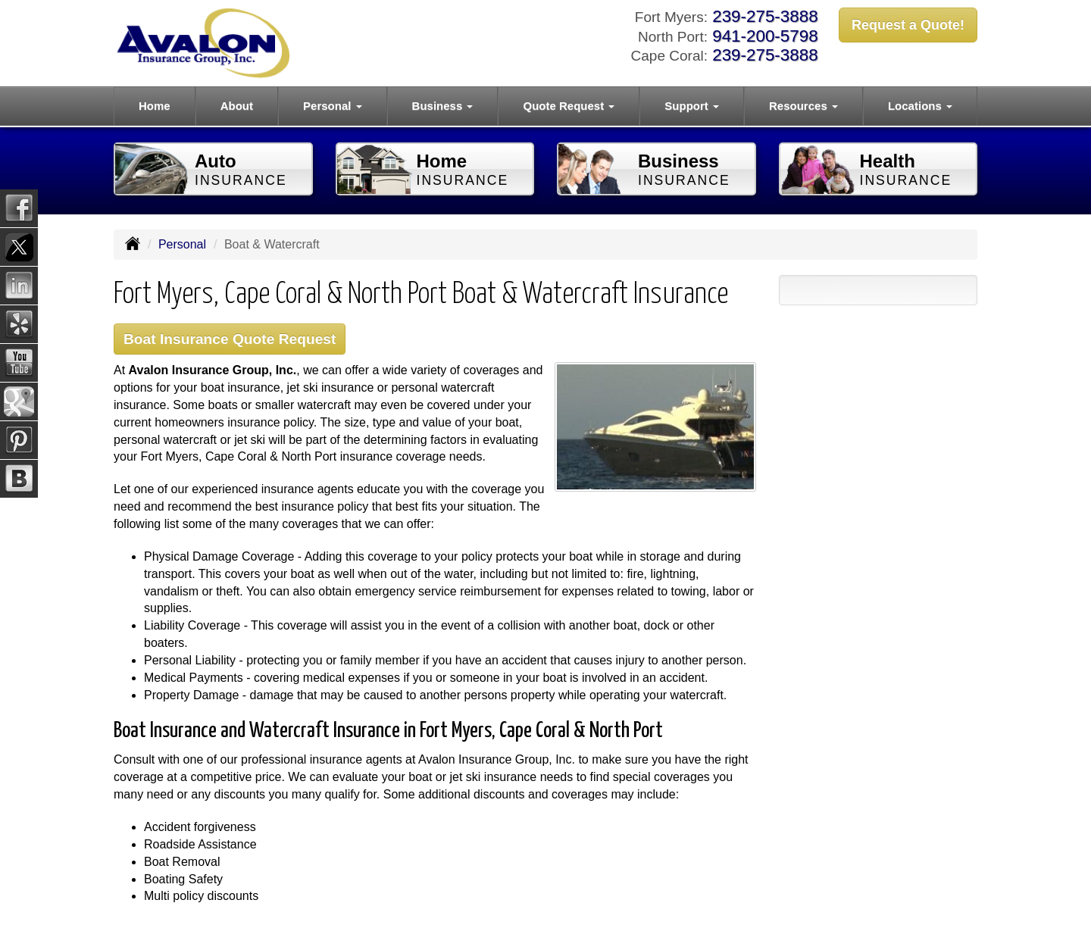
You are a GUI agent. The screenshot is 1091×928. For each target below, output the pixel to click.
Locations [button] (920, 105)
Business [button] (443, 105)
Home (154, 105)
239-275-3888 (764, 16)
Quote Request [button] (568, 105)
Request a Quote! (908, 25)
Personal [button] (332, 105)
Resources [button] (803, 105)
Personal (182, 244)
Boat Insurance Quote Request (229, 339)
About (236, 105)
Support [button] (691, 105)
